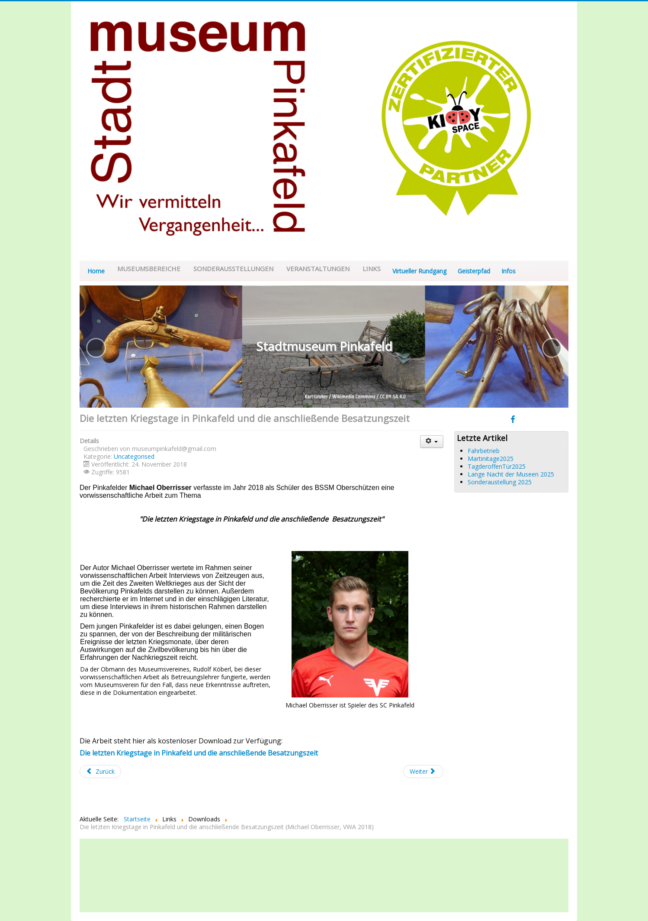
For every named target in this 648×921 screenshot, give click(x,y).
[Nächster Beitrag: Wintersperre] (423, 771)
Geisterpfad (474, 271)
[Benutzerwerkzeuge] (432, 441)
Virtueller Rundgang (419, 271)
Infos (508, 271)
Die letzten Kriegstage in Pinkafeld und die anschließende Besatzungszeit (199, 753)
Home (96, 271)
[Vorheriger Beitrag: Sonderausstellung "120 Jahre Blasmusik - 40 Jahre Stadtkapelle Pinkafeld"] (100, 771)
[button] (96, 348)
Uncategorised (134, 456)
